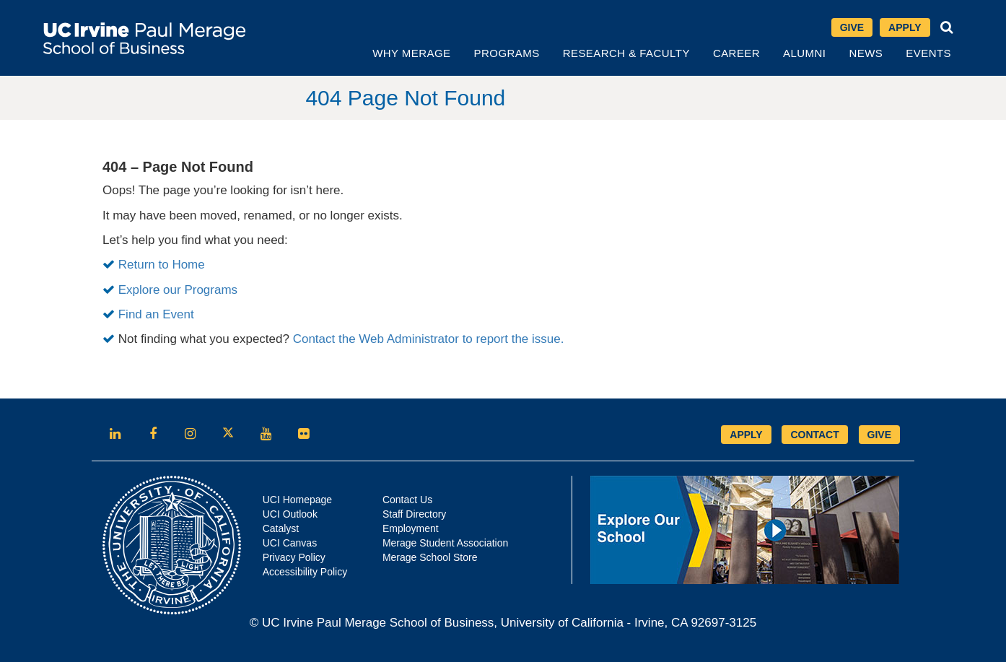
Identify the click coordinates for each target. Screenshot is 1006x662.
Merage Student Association (445, 543)
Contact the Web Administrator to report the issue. (428, 339)
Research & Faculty (626, 53)
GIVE (879, 434)
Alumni (804, 53)
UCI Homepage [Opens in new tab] (298, 499)
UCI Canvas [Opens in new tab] (290, 543)
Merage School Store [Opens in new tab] (430, 557)
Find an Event (156, 314)
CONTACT (814, 434)
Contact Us (407, 499)
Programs (507, 53)
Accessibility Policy (305, 572)
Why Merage (411, 53)
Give (852, 27)
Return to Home (161, 264)
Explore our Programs (177, 290)
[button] (946, 27)
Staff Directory (414, 514)
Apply (904, 27)
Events (928, 53)
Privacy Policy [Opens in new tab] (294, 557)
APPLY (746, 434)
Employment (410, 528)
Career (736, 53)
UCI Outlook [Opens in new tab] (290, 514)
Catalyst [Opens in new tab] (281, 528)
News (866, 53)
